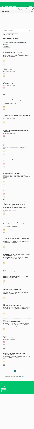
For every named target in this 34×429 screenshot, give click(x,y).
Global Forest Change (8, 99)
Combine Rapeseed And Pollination (11, 173)
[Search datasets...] (15, 30)
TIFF (4, 64)
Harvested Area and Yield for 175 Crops (12, 52)
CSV (4, 199)
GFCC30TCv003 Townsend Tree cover (12, 321)
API (17, 376)
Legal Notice (3, 384)
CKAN (3, 391)
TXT (3, 365)
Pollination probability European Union (12, 337)
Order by (4, 34)
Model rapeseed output (8, 159)
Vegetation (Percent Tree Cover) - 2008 (12, 289)
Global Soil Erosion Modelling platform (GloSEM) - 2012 (16, 222)
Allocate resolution (7, 69)
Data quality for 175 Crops (9, 83)
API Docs (21, 376)
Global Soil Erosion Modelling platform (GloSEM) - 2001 (16, 238)
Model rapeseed (6, 145)
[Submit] (29, 30)
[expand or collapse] (31, 4)
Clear (32, 11)
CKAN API (3, 386)
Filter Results (6, 46)
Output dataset (6, 189)
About (2, 383)
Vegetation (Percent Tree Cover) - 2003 (12, 305)
